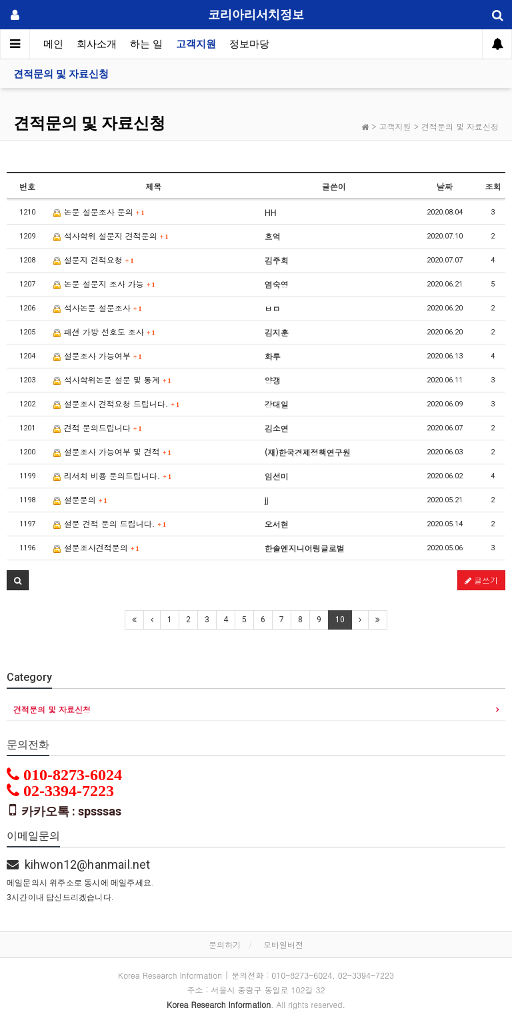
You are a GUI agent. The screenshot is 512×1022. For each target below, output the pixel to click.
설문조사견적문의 (96, 547)
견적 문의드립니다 (97, 427)
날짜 (445, 186)
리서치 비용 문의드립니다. (112, 475)
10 (340, 619)
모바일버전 (283, 944)
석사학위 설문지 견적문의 (111, 235)
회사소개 (97, 44)
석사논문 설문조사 (97, 307)
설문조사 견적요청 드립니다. (116, 403)
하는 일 (146, 44)
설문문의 (80, 499)
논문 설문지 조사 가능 (104, 283)
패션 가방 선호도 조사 (104, 331)
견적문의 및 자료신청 (61, 74)
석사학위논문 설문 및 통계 (112, 379)
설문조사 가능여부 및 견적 (112, 451)
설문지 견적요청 (93, 259)
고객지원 (196, 44)
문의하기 (225, 944)
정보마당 (249, 44)
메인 (53, 44)
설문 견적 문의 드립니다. (109, 523)
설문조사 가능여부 (97, 355)
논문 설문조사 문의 (99, 211)
